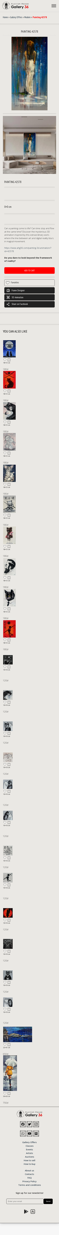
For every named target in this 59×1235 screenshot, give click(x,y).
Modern (27, 17)
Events (29, 1149)
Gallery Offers (16, 17)
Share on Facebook (17, 304)
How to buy (29, 1163)
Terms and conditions (29, 1184)
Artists (29, 1153)
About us (29, 1170)
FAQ (29, 1177)
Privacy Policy (29, 1181)
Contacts (29, 1174)
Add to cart (29, 270)
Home (5, 17)
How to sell (29, 1160)
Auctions (29, 1156)
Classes (30, 1145)
